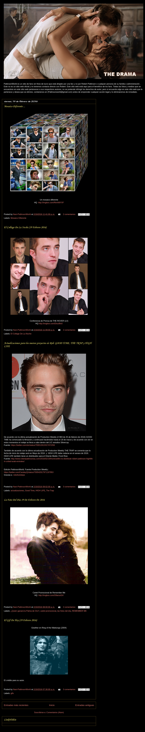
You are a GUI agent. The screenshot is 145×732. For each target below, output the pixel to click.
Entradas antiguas (84, 705)
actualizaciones (17, 491)
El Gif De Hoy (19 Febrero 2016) (20, 620)
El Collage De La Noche (21, 334)
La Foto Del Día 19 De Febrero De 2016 (24, 500)
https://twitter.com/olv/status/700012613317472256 (33, 445)
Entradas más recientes (16, 705)
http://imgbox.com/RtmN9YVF (51, 203)
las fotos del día (64, 611)
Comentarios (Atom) (55, 712)
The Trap (50, 491)
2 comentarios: (69, 214)
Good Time (29, 491)
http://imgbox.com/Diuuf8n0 (50, 324)
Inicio (52, 705)
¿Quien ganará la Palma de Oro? (25, 611)
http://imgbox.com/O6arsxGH (50, 595)
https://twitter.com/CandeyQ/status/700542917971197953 (28, 472)
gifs (12, 693)
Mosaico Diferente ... (14, 106)
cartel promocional (48, 611)
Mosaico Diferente (18, 218)
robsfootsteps (19, 475)
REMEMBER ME (79, 611)
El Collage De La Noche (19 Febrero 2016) (25, 227)
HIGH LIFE (40, 491)
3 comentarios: (69, 487)
